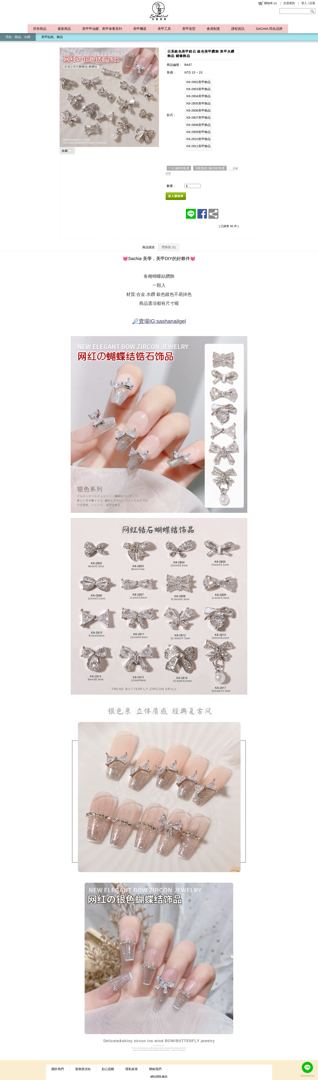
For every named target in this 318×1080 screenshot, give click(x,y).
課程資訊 (237, 28)
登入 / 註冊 (308, 3)
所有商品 (39, 28)
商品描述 (148, 247)
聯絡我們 (155, 1069)
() (267, 3)
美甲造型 (188, 28)
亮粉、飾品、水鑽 (18, 37)
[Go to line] (307, 1067)
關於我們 (57, 1069)
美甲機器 (139, 28)
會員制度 (213, 28)
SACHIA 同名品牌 (269, 28)
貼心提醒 (108, 1069)
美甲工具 (164, 28)
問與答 (169, 247)
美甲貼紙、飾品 (52, 37)
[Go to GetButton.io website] (307, 1075)
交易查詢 (289, 3)
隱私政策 (131, 1069)
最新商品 (64, 28)
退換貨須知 (83, 1069)
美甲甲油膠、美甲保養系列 (102, 28)
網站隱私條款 (159, 1076)
